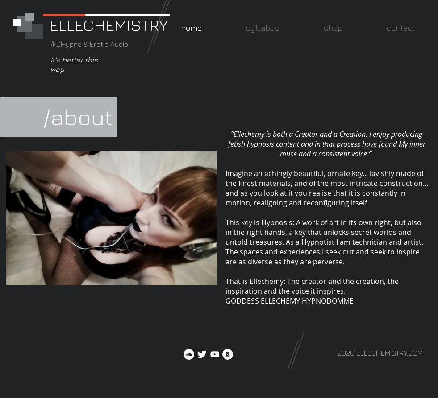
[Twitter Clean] (201, 354)
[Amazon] (227, 354)
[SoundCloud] (189, 354)
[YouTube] (214, 354)
